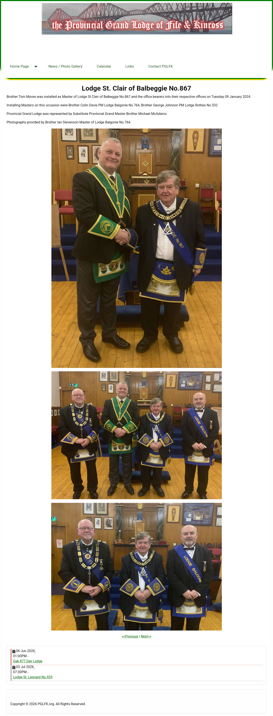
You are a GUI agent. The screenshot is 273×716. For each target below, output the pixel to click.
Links (129, 66)
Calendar (104, 66)
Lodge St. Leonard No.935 (32, 677)
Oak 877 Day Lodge (27, 661)
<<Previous (130, 636)
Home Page (19, 66)
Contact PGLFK (160, 66)
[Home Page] (35, 67)
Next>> (146, 636)
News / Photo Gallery (65, 66)
